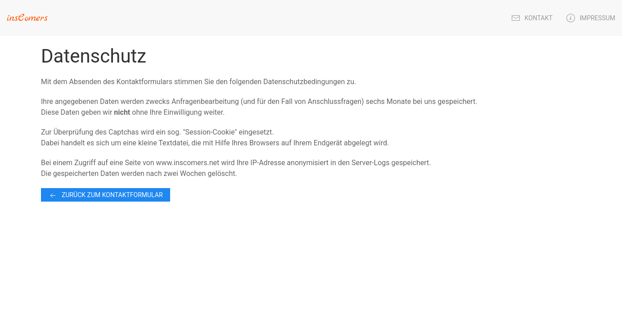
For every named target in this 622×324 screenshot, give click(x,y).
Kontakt (532, 18)
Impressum (590, 18)
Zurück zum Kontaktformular (105, 195)
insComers (27, 18)
